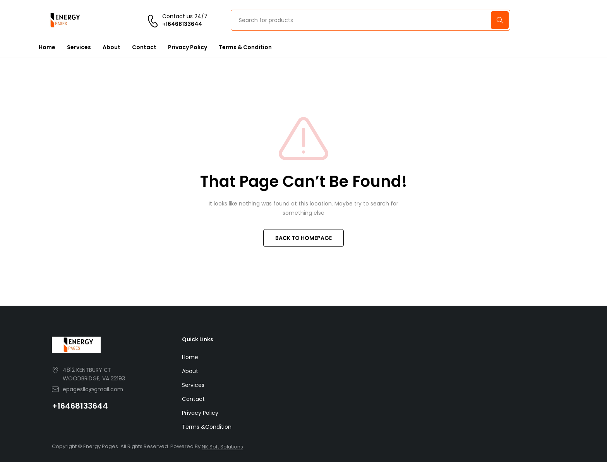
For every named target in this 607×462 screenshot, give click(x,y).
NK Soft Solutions (222, 446)
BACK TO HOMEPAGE (303, 238)
